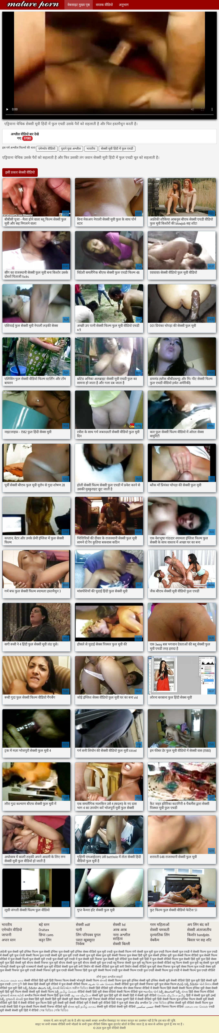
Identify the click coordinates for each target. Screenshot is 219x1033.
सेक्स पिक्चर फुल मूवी (168, 966)
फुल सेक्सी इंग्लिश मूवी (160, 955)
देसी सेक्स (28, 984)
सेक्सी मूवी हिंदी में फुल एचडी (117, 148)
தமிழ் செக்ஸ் (68, 992)
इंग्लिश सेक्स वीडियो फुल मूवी (90, 951)
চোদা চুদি (16, 984)
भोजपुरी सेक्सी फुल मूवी (12, 966)
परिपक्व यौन (120, 988)
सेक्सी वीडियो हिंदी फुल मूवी (185, 980)
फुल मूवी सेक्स (93, 955)
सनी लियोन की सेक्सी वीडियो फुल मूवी (99, 966)
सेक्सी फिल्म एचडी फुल (110, 970)
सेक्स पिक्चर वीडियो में (140, 988)
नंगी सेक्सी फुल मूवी (142, 951)
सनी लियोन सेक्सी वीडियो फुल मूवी (138, 966)
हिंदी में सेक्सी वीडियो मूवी (143, 999)
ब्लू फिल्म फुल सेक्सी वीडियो (156, 963)
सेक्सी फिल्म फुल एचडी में (168, 970)
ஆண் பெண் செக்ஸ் (101, 984)
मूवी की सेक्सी (121, 995)
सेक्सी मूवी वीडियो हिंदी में (105, 1003)
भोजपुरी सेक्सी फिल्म (88, 980)
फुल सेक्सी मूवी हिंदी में (139, 959)
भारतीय (90, 148)
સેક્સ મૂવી (74, 1006)
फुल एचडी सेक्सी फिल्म (26, 955)
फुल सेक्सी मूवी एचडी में (64, 959)
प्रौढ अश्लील (141, 1003)
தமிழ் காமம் (88, 1006)
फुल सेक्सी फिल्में (19, 959)
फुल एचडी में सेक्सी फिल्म (192, 951)
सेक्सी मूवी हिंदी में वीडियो (25, 1010)
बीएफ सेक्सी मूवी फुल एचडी (97, 963)
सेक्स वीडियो (110, 992)
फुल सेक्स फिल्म (168, 984)
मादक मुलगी (122, 999)
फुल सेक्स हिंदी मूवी (137, 955)
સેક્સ (184, 992)
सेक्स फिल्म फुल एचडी (193, 966)
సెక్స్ (57, 992)
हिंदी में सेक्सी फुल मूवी (198, 995)
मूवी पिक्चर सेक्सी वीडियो (102, 999)
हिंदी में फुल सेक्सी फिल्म (26, 1006)
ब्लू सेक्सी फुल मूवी (209, 963)
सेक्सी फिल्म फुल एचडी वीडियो (199, 970)
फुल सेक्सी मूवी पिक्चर (90, 959)
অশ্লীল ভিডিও (80, 988)
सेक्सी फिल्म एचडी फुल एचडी (138, 970)
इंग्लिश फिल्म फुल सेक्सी (37, 951)
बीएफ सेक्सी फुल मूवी (70, 963)
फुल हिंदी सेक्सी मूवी (15, 963)
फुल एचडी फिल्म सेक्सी (166, 951)
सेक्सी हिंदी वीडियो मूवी (101, 988)
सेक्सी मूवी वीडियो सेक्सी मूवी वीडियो (116, 1006)
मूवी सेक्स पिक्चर (78, 999)
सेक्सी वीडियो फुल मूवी (126, 984)
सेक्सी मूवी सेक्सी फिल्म (41, 992)
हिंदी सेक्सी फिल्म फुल (168, 999)
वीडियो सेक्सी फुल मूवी (66, 966)
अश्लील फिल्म (31, 995)
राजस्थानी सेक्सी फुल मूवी (39, 966)
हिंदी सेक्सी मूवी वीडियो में (47, 984)
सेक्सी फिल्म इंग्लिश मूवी (192, 988)
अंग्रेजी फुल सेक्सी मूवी (11, 951)
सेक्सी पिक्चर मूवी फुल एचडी (51, 970)
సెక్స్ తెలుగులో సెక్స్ (170, 992)
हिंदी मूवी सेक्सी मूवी (58, 1003)
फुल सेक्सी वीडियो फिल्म (165, 959)
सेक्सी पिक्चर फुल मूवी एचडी (20, 970)
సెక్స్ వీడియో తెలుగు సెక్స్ (37, 988)
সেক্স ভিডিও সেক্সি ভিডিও (53, 1010)
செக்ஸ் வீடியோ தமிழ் (171, 995)
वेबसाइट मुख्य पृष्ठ (78, 5)
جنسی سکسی (145, 1006)
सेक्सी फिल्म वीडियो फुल (130, 992)
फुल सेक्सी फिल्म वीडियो (185, 955)
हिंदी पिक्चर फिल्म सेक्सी (62, 980)
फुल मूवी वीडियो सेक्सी (32, 4)
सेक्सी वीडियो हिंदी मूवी (36, 980)
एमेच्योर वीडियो (46, 148)
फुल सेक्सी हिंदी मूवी (189, 959)
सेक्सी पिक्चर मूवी (148, 984)
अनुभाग (124, 5)
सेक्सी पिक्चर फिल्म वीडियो (169, 1006)
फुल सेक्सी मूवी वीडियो (115, 959)
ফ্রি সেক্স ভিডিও (158, 1003)
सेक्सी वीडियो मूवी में (80, 1003)
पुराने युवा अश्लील (71, 148)
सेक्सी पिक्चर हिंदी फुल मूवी (82, 970)
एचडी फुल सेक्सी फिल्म (119, 951)
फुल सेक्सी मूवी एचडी (40, 959)
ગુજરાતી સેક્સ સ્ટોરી (12, 995)
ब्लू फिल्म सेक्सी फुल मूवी (185, 963)
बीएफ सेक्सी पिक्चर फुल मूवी (42, 963)
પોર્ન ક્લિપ (205, 984)
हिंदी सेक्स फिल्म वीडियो (201, 992)
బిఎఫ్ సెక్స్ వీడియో (188, 984)
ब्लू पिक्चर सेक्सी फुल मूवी (127, 963)
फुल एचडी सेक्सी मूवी (51, 955)
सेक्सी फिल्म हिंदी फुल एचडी (55, 995)
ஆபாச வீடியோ (81, 995)
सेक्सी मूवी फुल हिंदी (103, 995)
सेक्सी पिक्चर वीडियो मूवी (54, 1006)
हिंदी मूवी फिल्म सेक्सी (16, 992)
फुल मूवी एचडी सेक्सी (74, 955)
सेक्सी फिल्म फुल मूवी (120, 980)
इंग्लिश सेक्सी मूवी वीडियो (180, 1003)
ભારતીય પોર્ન (150, 992)
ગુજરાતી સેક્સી (14, 999)
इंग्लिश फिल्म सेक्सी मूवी (194, 999)
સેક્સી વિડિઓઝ (61, 988)
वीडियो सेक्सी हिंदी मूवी (89, 992)
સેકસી (103, 980)
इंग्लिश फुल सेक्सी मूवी (62, 951)
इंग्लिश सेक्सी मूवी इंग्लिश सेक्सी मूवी (151, 980)
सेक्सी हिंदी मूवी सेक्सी (57, 999)
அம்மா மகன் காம (11, 980)
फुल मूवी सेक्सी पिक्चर (114, 955)
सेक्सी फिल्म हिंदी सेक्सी (165, 988)
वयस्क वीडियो (104, 5)
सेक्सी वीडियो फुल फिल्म (34, 1003)
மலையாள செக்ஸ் (196, 1006)
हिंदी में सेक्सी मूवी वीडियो (143, 995)
